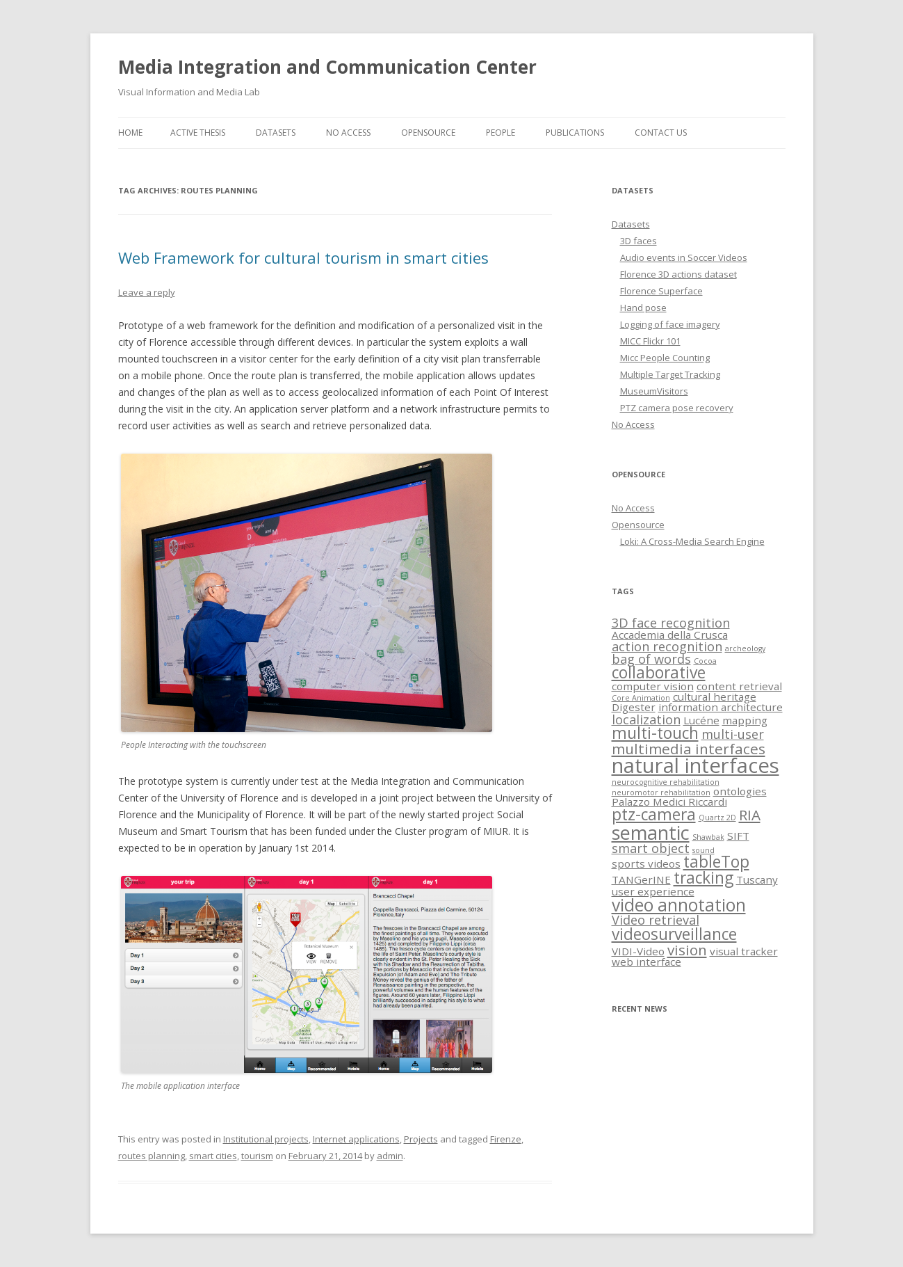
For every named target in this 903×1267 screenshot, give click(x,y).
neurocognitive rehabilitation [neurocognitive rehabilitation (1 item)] (665, 782)
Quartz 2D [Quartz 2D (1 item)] (717, 817)
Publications (575, 132)
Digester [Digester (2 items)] (634, 707)
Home (130, 132)
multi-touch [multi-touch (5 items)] (655, 733)
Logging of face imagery (670, 324)
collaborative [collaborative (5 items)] (659, 672)
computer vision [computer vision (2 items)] (653, 686)
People (500, 132)
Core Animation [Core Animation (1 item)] (641, 698)
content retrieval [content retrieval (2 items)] (739, 686)
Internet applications (356, 1139)
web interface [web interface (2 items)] (646, 962)
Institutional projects (266, 1139)
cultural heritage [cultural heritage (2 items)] (714, 696)
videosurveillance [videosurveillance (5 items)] (674, 934)
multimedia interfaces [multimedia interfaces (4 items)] (688, 748)
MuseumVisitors (654, 391)
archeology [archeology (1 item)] (745, 648)
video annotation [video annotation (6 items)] (679, 904)
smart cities (213, 1155)
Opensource (428, 132)
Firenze (505, 1139)
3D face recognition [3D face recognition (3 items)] (671, 622)
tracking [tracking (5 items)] (703, 878)
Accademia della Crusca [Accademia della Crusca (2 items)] (670, 635)
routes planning (151, 1155)
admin (390, 1155)
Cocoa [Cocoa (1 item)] (705, 661)
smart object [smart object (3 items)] (651, 848)
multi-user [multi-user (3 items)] (732, 734)
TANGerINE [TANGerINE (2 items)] (641, 879)
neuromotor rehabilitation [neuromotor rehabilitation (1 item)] (661, 792)
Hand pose (643, 307)
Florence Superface (661, 291)
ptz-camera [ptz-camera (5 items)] (654, 814)
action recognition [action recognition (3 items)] (667, 646)
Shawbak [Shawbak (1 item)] (708, 837)
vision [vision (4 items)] (687, 949)
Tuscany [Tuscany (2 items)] (757, 879)
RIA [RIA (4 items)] (749, 814)
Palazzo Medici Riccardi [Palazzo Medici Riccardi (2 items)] (669, 801)
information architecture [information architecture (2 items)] (720, 707)
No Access (348, 132)
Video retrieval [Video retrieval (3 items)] (655, 919)
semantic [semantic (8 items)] (651, 832)
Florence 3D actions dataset (678, 274)
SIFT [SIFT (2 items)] (738, 836)
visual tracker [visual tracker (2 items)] (744, 951)
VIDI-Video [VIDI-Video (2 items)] (638, 951)
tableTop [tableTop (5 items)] (716, 861)
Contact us (661, 132)
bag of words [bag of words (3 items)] (651, 659)
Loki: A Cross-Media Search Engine (692, 541)
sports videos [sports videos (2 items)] (646, 863)
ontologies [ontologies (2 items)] (740, 791)
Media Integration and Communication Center (327, 66)
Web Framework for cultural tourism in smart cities (303, 257)
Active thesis (197, 132)
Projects (421, 1139)
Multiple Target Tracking (670, 374)
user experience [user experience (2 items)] (653, 891)
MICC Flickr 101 (650, 341)
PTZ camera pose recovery (676, 407)
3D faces (638, 240)
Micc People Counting (665, 357)
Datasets (275, 132)
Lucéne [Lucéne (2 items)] (701, 720)
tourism (257, 1155)
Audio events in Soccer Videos (683, 257)
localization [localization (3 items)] (646, 719)
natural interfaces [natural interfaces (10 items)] (695, 765)
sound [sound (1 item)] (703, 850)
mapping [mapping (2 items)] (744, 720)
